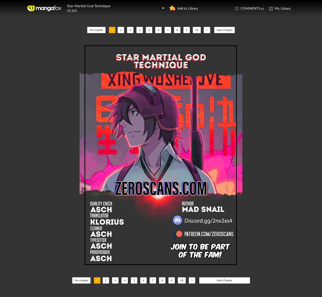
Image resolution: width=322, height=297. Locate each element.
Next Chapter (224, 30)
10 (196, 30)
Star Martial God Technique (88, 6)
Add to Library (187, 8)
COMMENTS (252, 8)
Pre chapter (96, 30)
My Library (283, 8)
